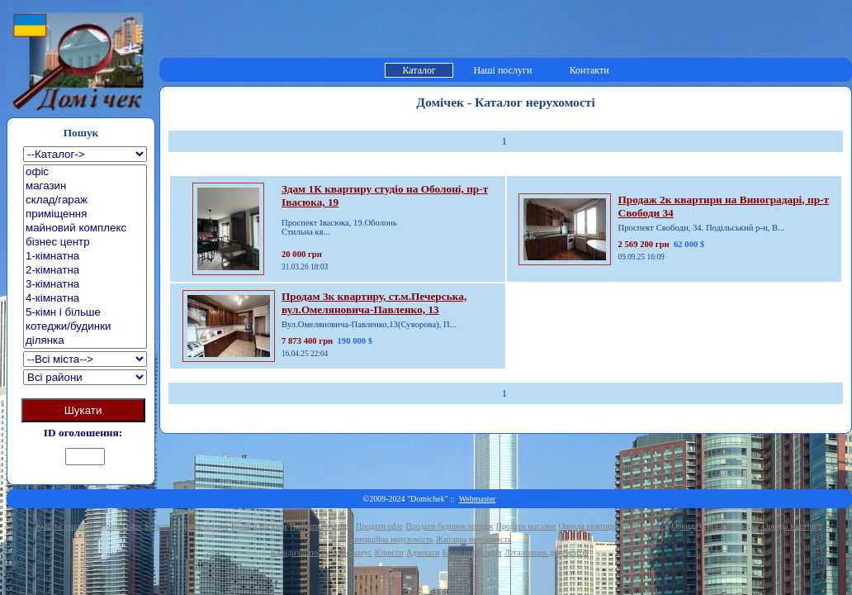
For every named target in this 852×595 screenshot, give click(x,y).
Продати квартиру (321, 526)
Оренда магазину (792, 526)
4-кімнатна (85, 299)
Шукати (83, 410)
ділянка (85, 341)
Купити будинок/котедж (186, 526)
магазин (85, 186)
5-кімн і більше (85, 313)
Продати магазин (526, 526)
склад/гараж (85, 200)
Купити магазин (259, 526)
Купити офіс (120, 526)
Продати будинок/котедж (450, 526)
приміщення (85, 214)
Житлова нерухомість (474, 539)
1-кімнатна (85, 257)
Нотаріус (356, 552)
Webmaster (477, 498)
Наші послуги (502, 70)
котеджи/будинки (85, 327)
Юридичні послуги (304, 552)
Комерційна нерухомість (390, 539)
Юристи (389, 552)
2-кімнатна (85, 271)
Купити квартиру (66, 526)
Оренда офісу (646, 526)
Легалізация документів (546, 552)
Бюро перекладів (472, 552)
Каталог (419, 70)
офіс (85, 172)
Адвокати (423, 552)
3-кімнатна (85, 285)
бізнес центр (85, 243)
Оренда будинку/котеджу (716, 526)
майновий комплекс (85, 228)
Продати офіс (379, 526)
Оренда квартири (588, 526)
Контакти (589, 70)
